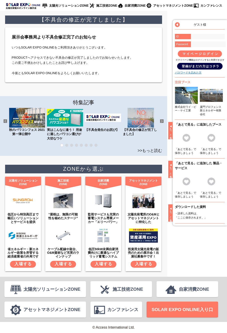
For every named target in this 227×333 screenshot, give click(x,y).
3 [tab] (71, 145)
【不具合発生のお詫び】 (103, 119)
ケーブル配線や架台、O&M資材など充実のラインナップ (63, 252)
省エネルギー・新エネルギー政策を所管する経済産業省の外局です (23, 252)
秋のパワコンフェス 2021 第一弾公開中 (27, 122)
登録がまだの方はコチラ (200, 66)
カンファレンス (211, 5)
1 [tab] (61, 145)
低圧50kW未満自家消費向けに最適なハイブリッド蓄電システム (103, 252)
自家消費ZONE (135, 5)
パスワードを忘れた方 (188, 72)
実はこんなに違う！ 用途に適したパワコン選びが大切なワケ (65, 124)
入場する (23, 264)
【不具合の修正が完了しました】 (141, 122)
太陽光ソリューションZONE (69, 5)
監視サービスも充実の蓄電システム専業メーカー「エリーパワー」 (103, 218)
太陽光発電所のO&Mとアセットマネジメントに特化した (143, 218)
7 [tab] (91, 145)
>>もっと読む (150, 150)
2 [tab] (66, 145)
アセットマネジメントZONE (173, 5)
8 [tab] (96, 145)
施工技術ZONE (106, 5)
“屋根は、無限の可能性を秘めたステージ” (63, 216)
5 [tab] (81, 145)
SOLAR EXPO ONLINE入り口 (182, 309)
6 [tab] (86, 145)
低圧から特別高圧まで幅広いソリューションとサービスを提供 (23, 218)
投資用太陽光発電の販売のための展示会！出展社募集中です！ (143, 252)
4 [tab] (76, 145)
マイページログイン (200, 54)
